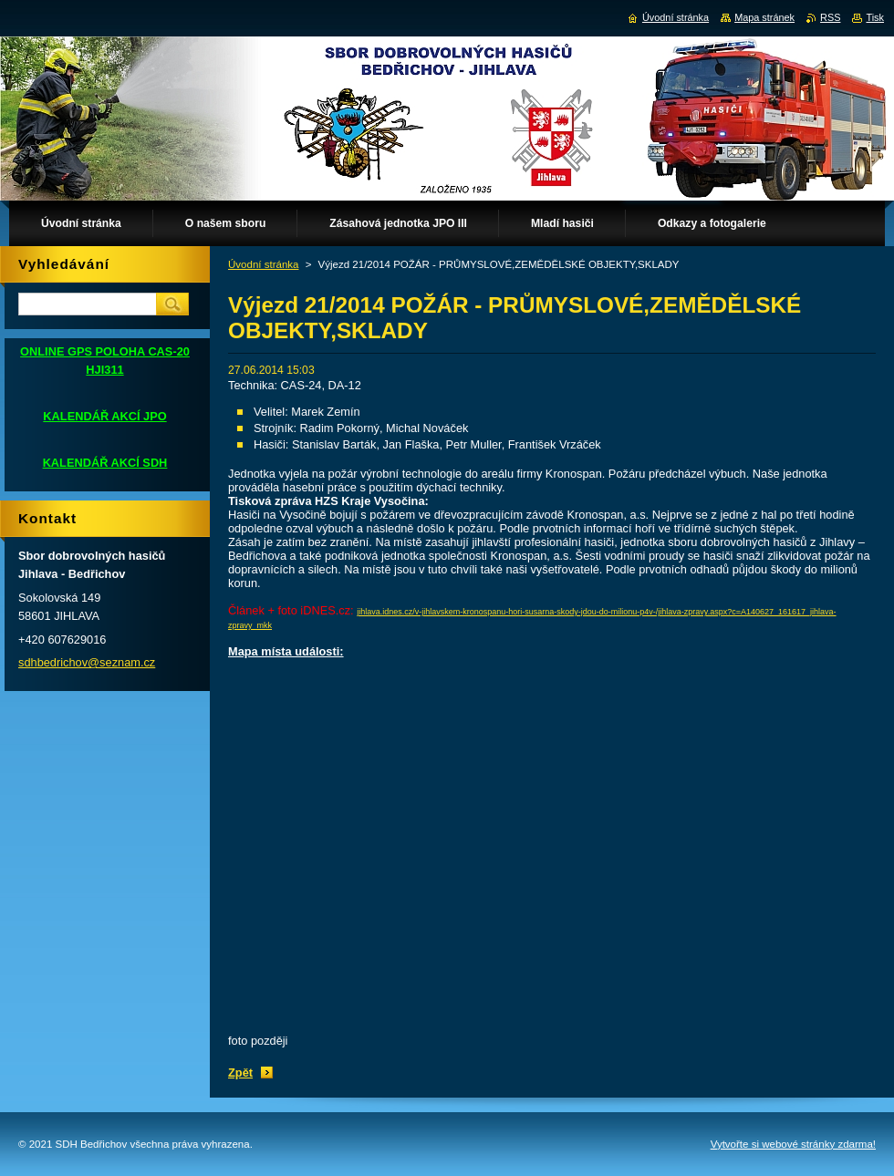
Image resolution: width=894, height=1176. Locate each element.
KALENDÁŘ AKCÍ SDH (105, 462)
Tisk (875, 17)
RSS (830, 17)
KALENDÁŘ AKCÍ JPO (104, 416)
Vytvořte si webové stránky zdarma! (793, 1144)
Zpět (240, 1072)
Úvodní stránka (263, 264)
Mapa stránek (764, 17)
